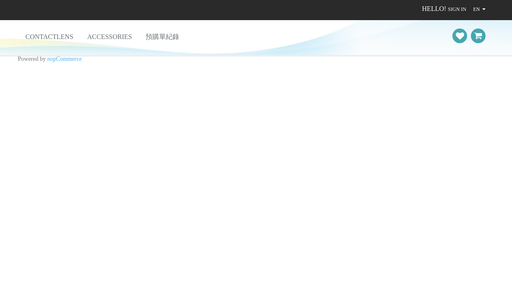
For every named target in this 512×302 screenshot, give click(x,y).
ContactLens (49, 36)
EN (476, 9)
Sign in (457, 9)
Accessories (109, 36)
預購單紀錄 (162, 36)
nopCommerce (64, 59)
